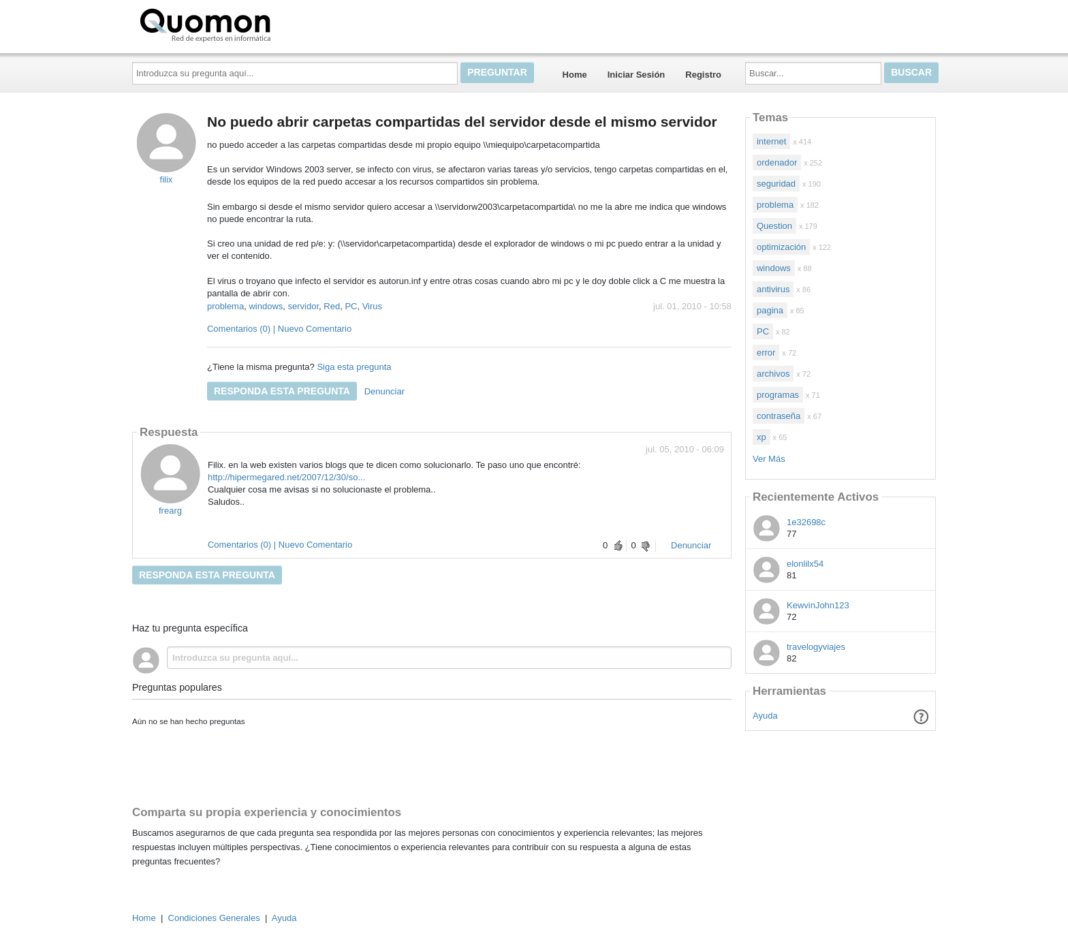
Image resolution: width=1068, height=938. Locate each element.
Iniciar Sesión (636, 74)
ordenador (777, 162)
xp (761, 437)
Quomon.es (248, 24)
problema (225, 306)
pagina (770, 310)
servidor (303, 306)
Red (332, 306)
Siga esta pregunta (354, 367)
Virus (372, 306)
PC (351, 306)
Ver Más (769, 459)
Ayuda (765, 715)
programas (778, 395)
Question (774, 226)
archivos (773, 374)
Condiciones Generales (214, 918)
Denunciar (384, 391)
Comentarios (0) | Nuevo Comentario (279, 329)
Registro (703, 74)
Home (575, 74)
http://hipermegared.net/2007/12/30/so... (286, 477)
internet (771, 141)
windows (266, 306)
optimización (781, 247)
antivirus (773, 289)
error (766, 352)
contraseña (778, 416)
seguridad (776, 183)
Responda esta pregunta (282, 391)
